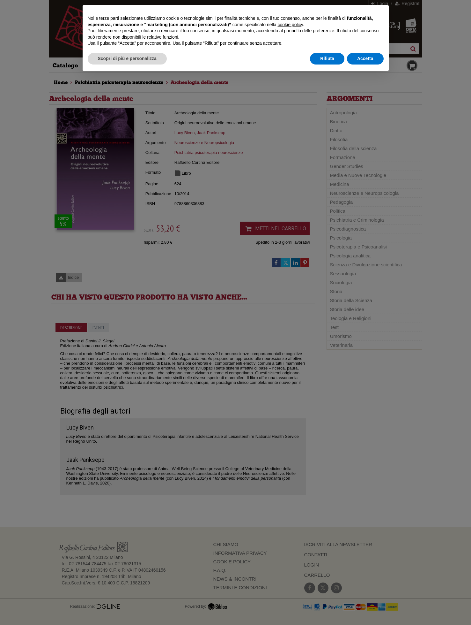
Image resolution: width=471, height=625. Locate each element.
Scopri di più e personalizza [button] (127, 58)
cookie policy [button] (290, 24)
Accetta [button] (365, 58)
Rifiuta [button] (327, 58)
